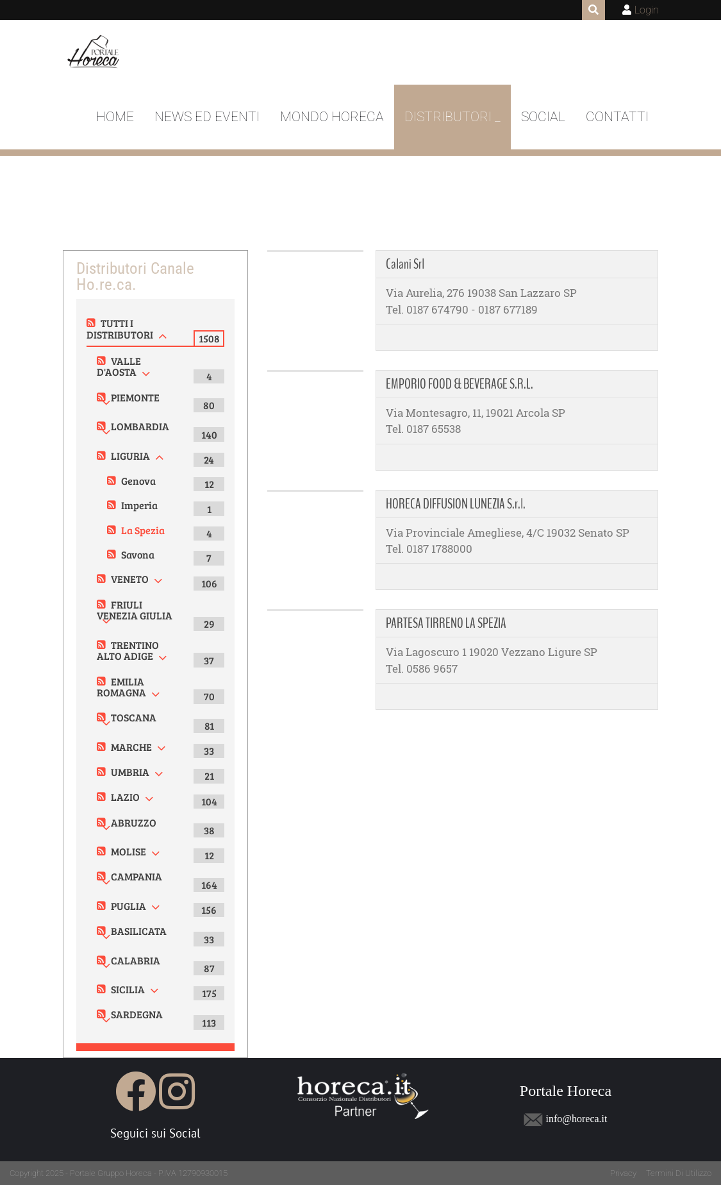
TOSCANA (133, 717)
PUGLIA (128, 905)
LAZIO (125, 796)
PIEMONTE (135, 397)
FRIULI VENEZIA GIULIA (134, 610)
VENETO (130, 578)
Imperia (139, 505)
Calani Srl (405, 264)
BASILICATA (139, 930)
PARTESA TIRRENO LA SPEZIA (446, 623)
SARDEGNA (137, 1014)
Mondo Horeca (332, 116)
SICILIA (128, 989)
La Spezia (143, 530)
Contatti (617, 116)
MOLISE (128, 851)
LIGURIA (130, 455)
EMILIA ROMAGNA (121, 687)
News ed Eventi (207, 116)
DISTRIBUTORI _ (452, 116)
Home (115, 116)
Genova (138, 480)
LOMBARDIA (140, 426)
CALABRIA (135, 960)
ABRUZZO (133, 822)
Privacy (623, 1173)
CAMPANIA (136, 876)
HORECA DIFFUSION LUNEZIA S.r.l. (456, 504)
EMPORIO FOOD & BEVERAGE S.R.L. (459, 384)
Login (646, 10)
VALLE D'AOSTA (119, 366)
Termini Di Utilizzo (678, 1173)
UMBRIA (130, 771)
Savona (137, 554)
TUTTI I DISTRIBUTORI (120, 328)
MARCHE (131, 746)
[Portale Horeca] (94, 52)
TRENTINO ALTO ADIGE (128, 650)
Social (543, 116)
